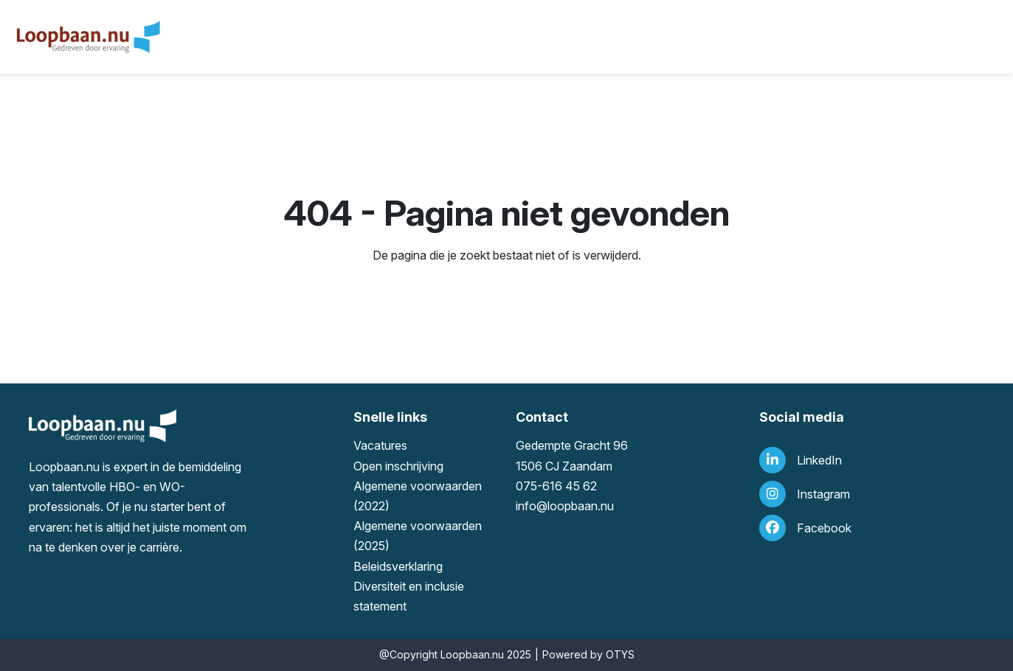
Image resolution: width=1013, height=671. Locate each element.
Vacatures (380, 445)
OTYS (620, 654)
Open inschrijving (398, 466)
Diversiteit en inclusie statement (408, 596)
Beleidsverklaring (398, 566)
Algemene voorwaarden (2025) (417, 535)
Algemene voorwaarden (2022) (417, 496)
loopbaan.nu (580, 505)
